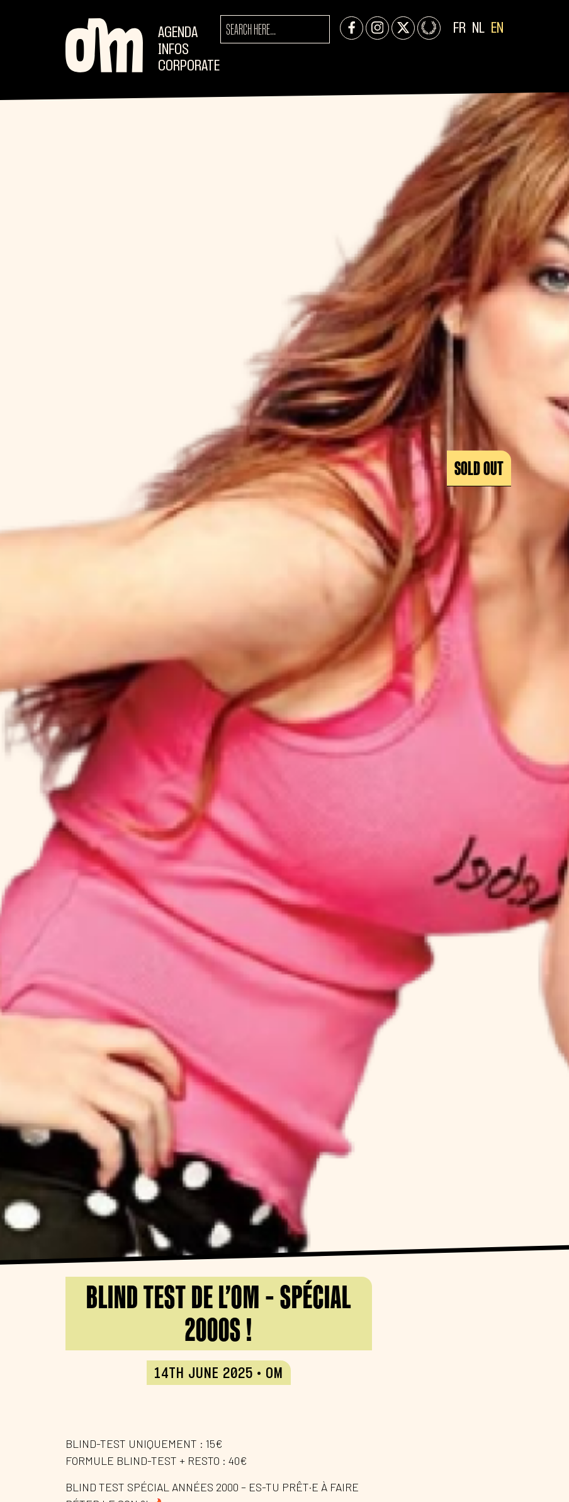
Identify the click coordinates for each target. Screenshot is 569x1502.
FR (459, 28)
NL (478, 28)
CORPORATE (189, 66)
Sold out (479, 468)
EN (497, 28)
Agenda (178, 33)
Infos (173, 50)
